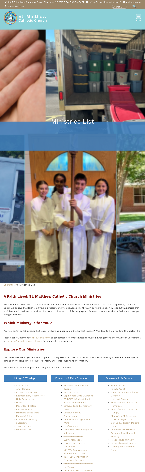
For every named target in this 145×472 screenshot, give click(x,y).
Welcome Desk (24, 429)
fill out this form (41, 337)
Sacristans (21, 423)
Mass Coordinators (26, 406)
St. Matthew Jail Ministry (124, 443)
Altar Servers (23, 389)
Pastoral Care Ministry (123, 429)
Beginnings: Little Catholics (78, 395)
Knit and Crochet (120, 399)
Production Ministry (27, 419)
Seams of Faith (24, 426)
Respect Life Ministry (122, 439)
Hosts (19, 402)
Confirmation (71, 426)
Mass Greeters (24, 409)
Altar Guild (22, 385)
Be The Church (72, 392)
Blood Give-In (118, 385)
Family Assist (118, 389)
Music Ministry (24, 416)
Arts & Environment (27, 392)
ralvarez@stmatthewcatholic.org (24, 341)
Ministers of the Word (27, 412)
